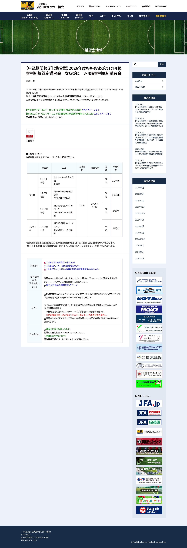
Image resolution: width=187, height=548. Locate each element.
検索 (162, 64)
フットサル (116, 15)
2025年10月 (140, 213)
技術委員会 (144, 15)
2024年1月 (139, 258)
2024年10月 (140, 239)
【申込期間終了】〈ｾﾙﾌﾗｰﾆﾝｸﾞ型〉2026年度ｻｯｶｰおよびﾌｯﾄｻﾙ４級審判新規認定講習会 (149, 108)
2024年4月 (139, 245)
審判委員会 (161, 15)
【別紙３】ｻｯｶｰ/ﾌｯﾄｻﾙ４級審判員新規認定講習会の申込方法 (72, 269)
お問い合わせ (161, 6)
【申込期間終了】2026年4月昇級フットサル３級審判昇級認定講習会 (149, 151)
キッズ (130, 15)
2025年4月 (139, 219)
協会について (94, 6)
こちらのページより (90, 109)
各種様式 (146, 6)
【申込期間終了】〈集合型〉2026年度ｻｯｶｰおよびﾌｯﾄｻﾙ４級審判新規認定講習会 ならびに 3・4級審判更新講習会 (149, 137)
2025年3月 (139, 226)
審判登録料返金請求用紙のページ (61, 285)
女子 (91, 15)
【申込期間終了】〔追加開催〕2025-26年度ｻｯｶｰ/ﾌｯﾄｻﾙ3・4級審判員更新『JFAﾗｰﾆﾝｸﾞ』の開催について (149, 122)
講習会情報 (140, 87)
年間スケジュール (113, 6)
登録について (131, 6)
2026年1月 (139, 200)
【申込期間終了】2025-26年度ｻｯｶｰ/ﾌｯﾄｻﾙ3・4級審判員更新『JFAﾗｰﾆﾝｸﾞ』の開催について (149, 164)
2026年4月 (139, 187)
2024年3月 (139, 252)
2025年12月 (140, 206)
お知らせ (80, 6)
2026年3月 (139, 194)
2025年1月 (139, 232)
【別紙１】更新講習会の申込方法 (60, 262)
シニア (102, 15)
